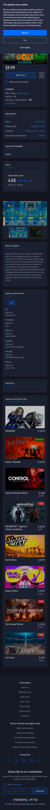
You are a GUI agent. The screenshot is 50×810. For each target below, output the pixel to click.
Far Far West (11, 559)
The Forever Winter (14, 624)
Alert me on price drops (19, 82)
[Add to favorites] (42, 75)
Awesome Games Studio (35, 131)
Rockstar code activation (25, 742)
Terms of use (25, 701)
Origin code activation (25, 728)
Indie (43, 121)
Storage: (8, 351)
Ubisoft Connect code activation (25, 747)
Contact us (25, 716)
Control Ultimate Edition (16, 492)
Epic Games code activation (25, 737)
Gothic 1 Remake (13, 461)
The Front (9, 657)
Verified (42, 135)
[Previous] (6, 232)
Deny (25, 40)
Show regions (10, 103)
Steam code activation (25, 733)
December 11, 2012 (38, 126)
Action (37, 121)
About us (25, 687)
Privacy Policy (25, 706)
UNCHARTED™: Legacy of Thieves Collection (16, 528)
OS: (6, 309)
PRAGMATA (10, 431)
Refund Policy (25, 711)
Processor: (9, 320)
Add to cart (20, 75)
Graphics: (9, 341)
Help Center (25, 697)
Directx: (8, 362)
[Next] (44, 232)
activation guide (22, 93)
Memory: (9, 330)
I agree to (14, 784)
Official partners (25, 692)
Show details (25, 47)
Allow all (25, 32)
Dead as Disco (11, 590)
